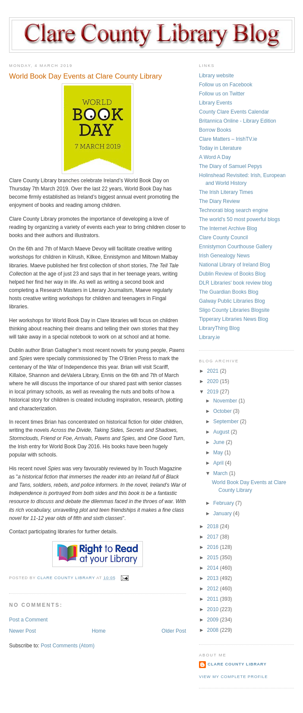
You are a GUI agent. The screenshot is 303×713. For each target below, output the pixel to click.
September (226, 421)
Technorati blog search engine (233, 210)
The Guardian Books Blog (228, 292)
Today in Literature (220, 148)
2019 (213, 392)
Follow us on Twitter (222, 94)
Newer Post (22, 631)
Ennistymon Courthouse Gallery (235, 247)
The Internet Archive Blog (228, 228)
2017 (213, 537)
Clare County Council (223, 237)
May (218, 453)
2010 (213, 609)
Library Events (215, 103)
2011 (213, 599)
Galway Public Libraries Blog (232, 301)
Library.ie (209, 337)
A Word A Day (215, 157)
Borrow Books (215, 130)
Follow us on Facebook (225, 85)
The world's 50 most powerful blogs (239, 219)
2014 (213, 568)
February (224, 503)
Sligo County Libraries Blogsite (234, 310)
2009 (213, 620)
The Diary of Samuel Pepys (230, 166)
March (221, 473)
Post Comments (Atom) (68, 646)
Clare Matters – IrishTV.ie (228, 139)
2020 (213, 381)
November (226, 401)
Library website (216, 76)
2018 (213, 526)
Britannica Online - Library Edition (237, 121)
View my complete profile (233, 677)
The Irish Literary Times (226, 192)
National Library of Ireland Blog (234, 265)
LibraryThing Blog (219, 328)
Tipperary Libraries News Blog (233, 319)
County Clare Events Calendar (234, 112)
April (219, 463)
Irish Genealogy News (224, 256)
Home (99, 631)
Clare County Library (237, 664)
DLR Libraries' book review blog (235, 283)
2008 (213, 630)
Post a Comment (28, 620)
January (223, 513)
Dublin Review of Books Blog (232, 274)
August (222, 432)
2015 (213, 558)
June (219, 442)
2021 (213, 371)
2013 (213, 578)
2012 (213, 589)
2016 (213, 547)
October (223, 411)
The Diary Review (219, 201)
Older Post (173, 631)
